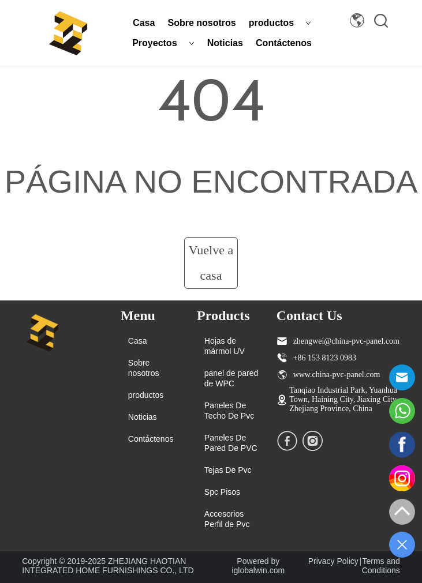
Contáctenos (284, 43)
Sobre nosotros (201, 23)
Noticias (225, 43)
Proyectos (163, 43)
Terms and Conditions (381, 565)
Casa (144, 23)
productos (280, 23)
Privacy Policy (333, 561)
